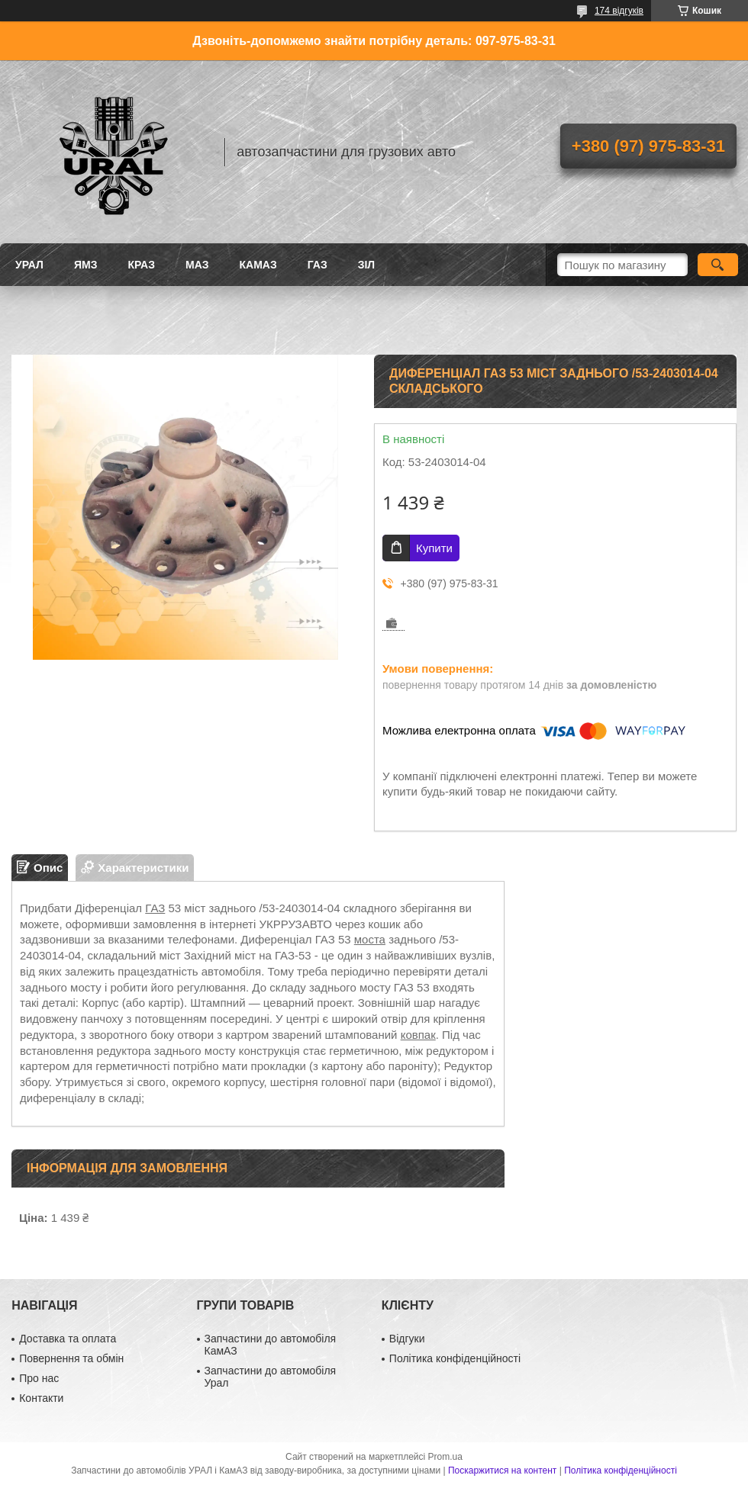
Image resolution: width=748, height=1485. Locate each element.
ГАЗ (317, 265)
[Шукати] (718, 264)
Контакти (41, 1398)
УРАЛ (29, 265)
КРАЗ (141, 265)
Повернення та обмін (71, 1358)
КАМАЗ (258, 265)
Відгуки (407, 1338)
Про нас (39, 1378)
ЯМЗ (86, 265)
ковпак (418, 1034)
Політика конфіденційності (455, 1358)
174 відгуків (619, 10)
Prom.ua (445, 1456)
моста (369, 939)
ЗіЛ (366, 265)
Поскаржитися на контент (502, 1470)
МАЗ (197, 265)
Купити (434, 548)
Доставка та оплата (67, 1338)
